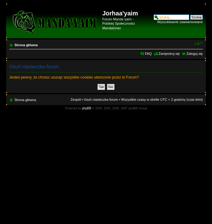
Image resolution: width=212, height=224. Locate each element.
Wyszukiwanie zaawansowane (180, 22)
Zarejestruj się (169, 53)
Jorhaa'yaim (120, 13)
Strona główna (26, 45)
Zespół (76, 99)
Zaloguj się (194, 53)
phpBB (86, 108)
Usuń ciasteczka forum (101, 99)
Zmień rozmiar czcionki (198, 44)
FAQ (148, 53)
